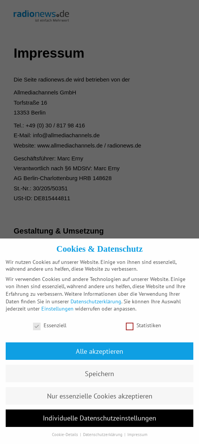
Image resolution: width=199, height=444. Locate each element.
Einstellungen (57, 308)
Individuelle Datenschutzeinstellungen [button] (99, 418)
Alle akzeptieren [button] (99, 351)
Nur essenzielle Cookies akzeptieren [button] (99, 396)
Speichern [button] (99, 373)
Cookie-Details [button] (65, 434)
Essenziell (49, 325)
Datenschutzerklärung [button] (103, 434)
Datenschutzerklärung (96, 301)
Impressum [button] (137, 434)
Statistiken (143, 325)
